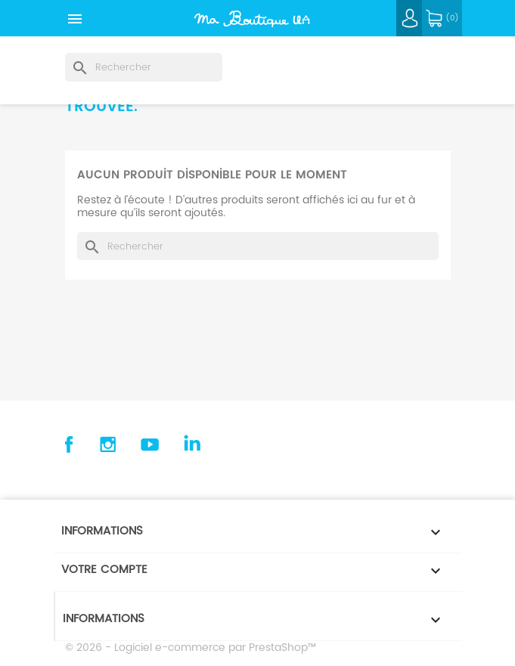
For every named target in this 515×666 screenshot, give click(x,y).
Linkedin (191, 444)
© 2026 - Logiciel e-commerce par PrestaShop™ (190, 647)
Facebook (67, 444)
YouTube (150, 444)
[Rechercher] (143, 67)
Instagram (108, 444)
